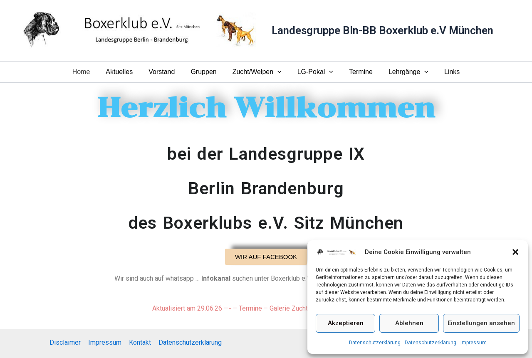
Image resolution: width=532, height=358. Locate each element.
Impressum (473, 343)
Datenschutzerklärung (375, 343)
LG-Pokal (313, 72)
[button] (515, 252)
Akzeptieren (346, 323)
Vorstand (166, 71)
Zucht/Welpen (257, 72)
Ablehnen (409, 323)
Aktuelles (126, 71)
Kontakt (140, 342)
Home (91, 71)
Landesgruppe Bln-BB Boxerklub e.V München (382, 30)
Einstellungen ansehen (481, 323)
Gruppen (206, 71)
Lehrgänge (401, 72)
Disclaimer (66, 342)
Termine (356, 71)
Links (442, 71)
